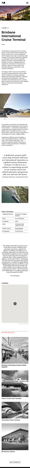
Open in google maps (23, 323)
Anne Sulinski (19, 228)
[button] (15, 303)
